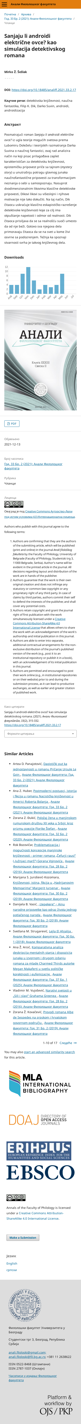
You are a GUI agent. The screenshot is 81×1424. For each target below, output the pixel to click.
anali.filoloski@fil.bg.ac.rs (27, 1357)
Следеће (66, 1043)
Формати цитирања (20, 734)
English (11, 1263)
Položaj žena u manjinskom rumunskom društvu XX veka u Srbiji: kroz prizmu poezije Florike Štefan (44, 823)
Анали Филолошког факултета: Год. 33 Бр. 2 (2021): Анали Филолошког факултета (43, 779)
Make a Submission (23, 1238)
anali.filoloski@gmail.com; (27, 1352)
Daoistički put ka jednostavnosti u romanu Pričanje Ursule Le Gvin (44, 769)
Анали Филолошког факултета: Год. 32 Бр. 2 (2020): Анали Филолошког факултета (40, 833)
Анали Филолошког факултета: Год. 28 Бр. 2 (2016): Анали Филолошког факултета (43, 866)
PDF (13, 424)
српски (11, 1270)
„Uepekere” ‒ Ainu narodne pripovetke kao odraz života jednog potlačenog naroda (45, 909)
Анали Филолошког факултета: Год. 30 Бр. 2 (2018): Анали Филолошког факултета (41, 893)
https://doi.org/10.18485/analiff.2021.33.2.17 (44, 90)
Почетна (10, 14)
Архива (26, 14)
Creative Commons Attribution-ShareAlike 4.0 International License (39, 623)
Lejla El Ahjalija (60, 931)
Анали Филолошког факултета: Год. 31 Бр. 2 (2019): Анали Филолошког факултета (43, 1028)
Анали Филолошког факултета (33, 4)
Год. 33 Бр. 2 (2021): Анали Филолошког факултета (37, 19)
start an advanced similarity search (49, 1052)
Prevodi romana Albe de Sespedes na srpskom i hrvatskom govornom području (43, 1017)
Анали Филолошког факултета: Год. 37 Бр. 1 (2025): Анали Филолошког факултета (40, 979)
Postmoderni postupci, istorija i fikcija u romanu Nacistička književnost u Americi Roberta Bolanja (45, 796)
